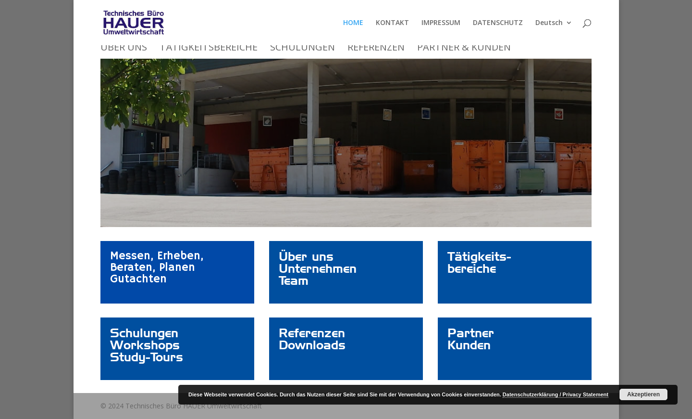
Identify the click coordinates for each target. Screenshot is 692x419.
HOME (353, 23)
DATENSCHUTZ (498, 23)
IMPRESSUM (440, 23)
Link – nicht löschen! (314, 256)
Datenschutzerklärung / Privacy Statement (555, 394)
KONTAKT (392, 23)
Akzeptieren (643, 394)
